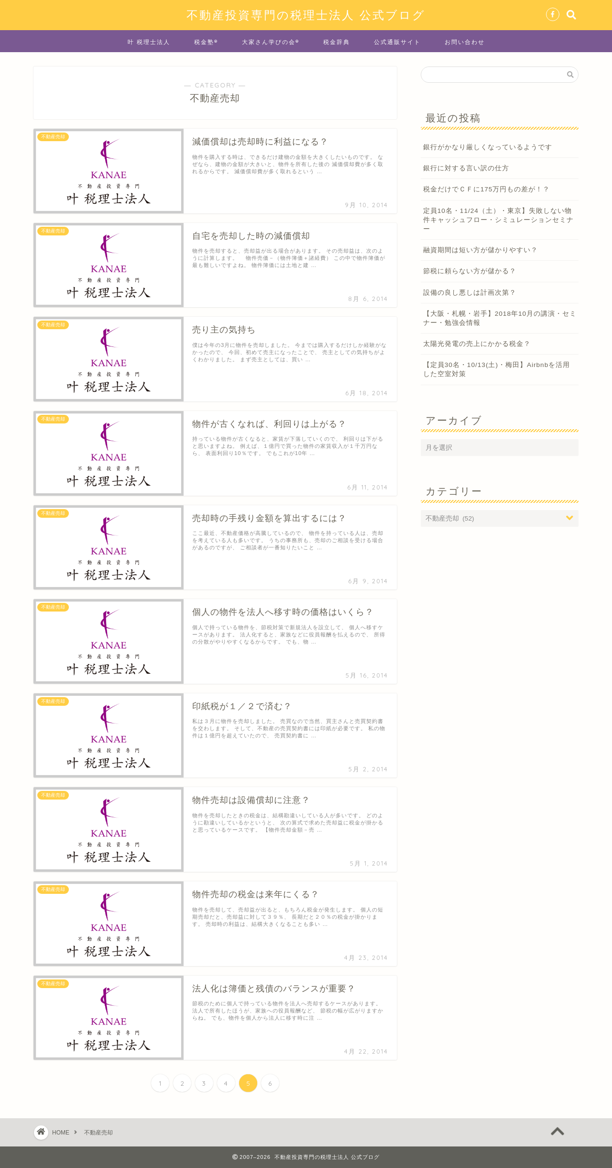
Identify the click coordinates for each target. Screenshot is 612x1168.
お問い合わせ (465, 41)
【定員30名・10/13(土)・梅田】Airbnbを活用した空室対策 (496, 369)
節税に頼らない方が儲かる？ (469, 271)
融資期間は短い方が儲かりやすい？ (480, 250)
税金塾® (206, 41)
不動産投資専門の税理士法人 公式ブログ (306, 15)
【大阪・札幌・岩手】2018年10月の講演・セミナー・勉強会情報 (500, 318)
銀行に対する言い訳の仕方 (466, 168)
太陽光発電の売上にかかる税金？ (477, 343)
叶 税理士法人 (149, 41)
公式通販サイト (397, 41)
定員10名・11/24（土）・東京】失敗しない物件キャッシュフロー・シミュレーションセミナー (498, 220)
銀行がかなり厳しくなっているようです (487, 147)
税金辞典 (336, 41)
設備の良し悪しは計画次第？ (469, 292)
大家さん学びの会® (270, 41)
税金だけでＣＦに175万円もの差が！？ (486, 189)
